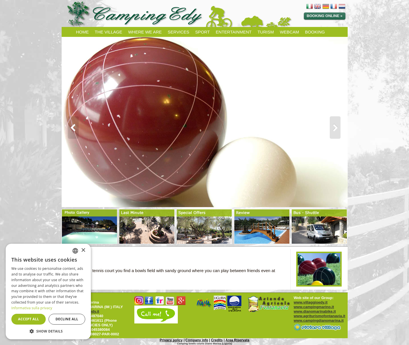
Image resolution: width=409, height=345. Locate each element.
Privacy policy (171, 340)
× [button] (83, 250)
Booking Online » (325, 16)
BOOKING (315, 32)
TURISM (266, 32)
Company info (196, 340)
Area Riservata (237, 340)
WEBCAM (289, 32)
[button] (48, 331)
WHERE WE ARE (145, 32)
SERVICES (178, 32)
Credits (217, 340)
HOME (82, 32)
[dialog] (48, 291)
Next (338, 127)
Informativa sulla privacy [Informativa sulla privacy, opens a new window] (31, 308)
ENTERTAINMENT (234, 32)
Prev (71, 127)
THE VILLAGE (108, 32)
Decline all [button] (67, 319)
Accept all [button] (28, 319)
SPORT (202, 32)
